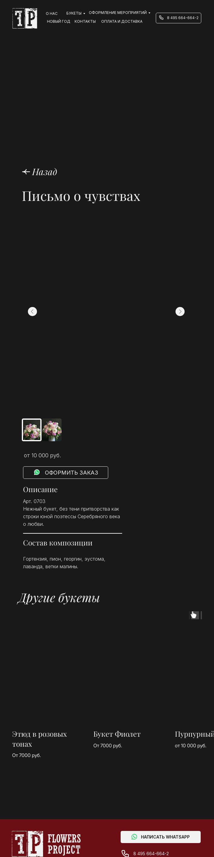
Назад (44, 171)
